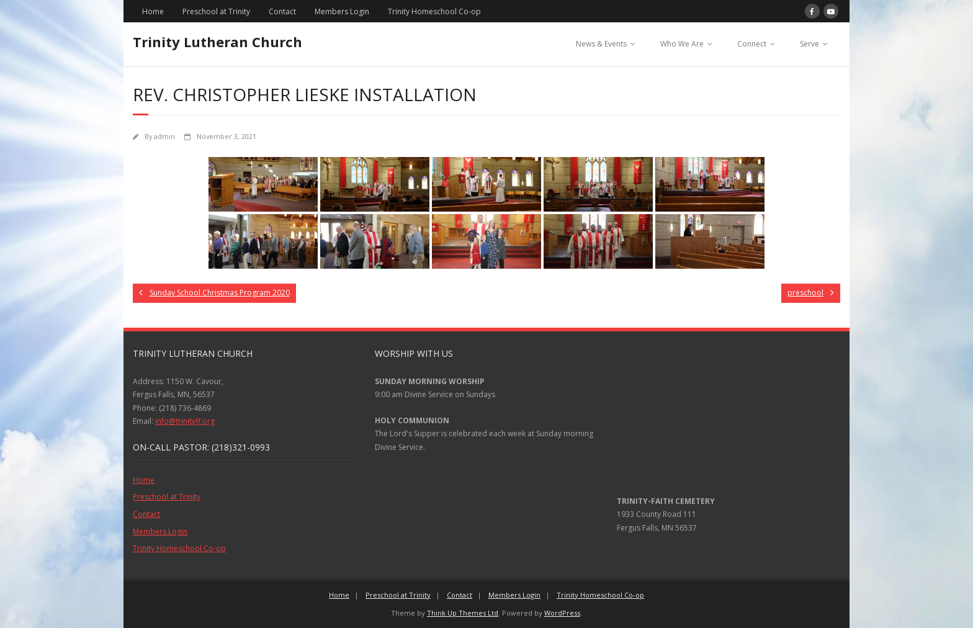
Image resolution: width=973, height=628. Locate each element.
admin (164, 136)
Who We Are (682, 43)
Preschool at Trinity (216, 11)
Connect (751, 43)
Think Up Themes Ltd (462, 612)
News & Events (601, 43)
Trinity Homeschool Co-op (434, 11)
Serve (809, 43)
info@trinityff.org (185, 421)
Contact (282, 11)
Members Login (342, 11)
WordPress (562, 612)
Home (153, 11)
